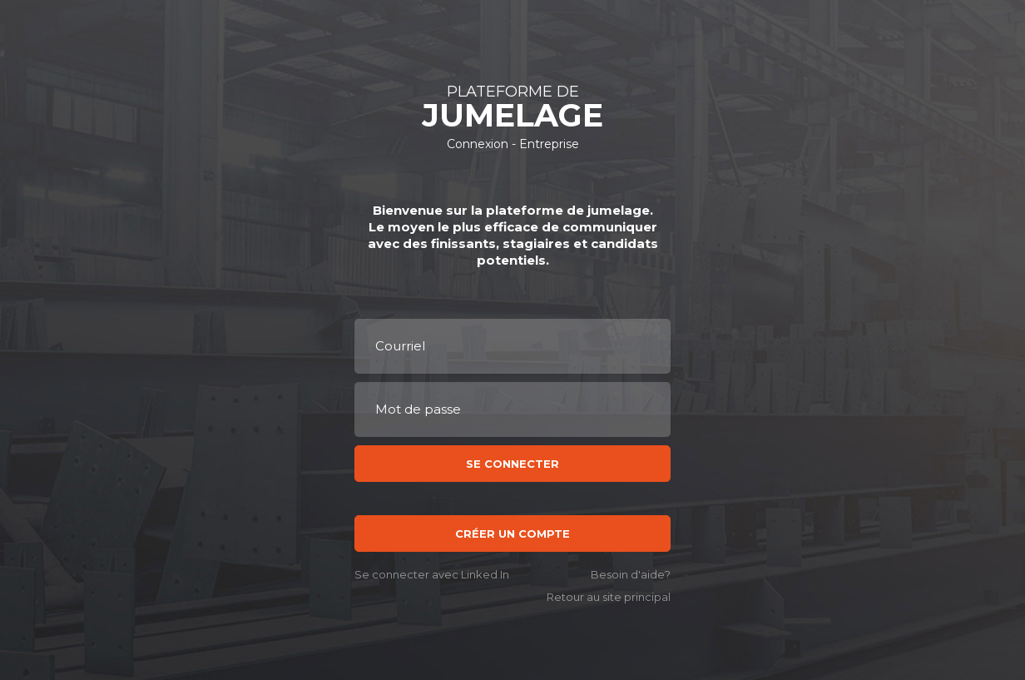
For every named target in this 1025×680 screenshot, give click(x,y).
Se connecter (512, 463)
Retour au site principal (609, 597)
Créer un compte (512, 533)
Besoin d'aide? (631, 574)
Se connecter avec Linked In (431, 574)
